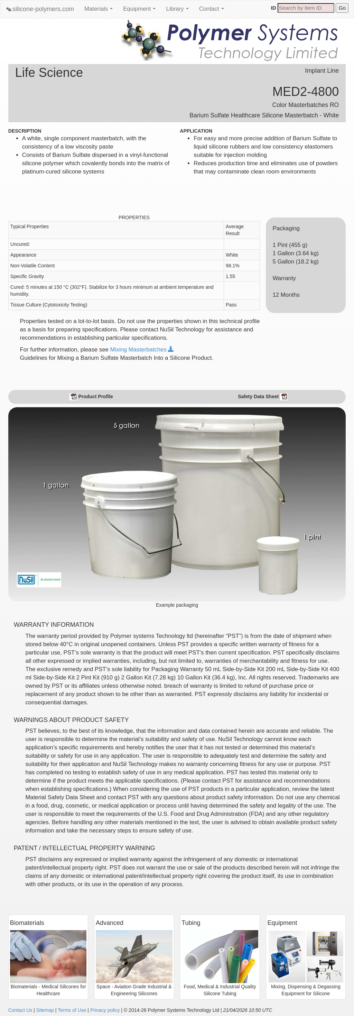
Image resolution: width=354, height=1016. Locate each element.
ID (273, 8)
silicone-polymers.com (40, 9)
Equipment (141, 11)
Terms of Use (72, 1010)
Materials (100, 11)
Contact (213, 11)
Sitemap (45, 1010)
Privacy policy (105, 1010)
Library (179, 11)
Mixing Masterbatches (142, 349)
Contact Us (20, 1010)
